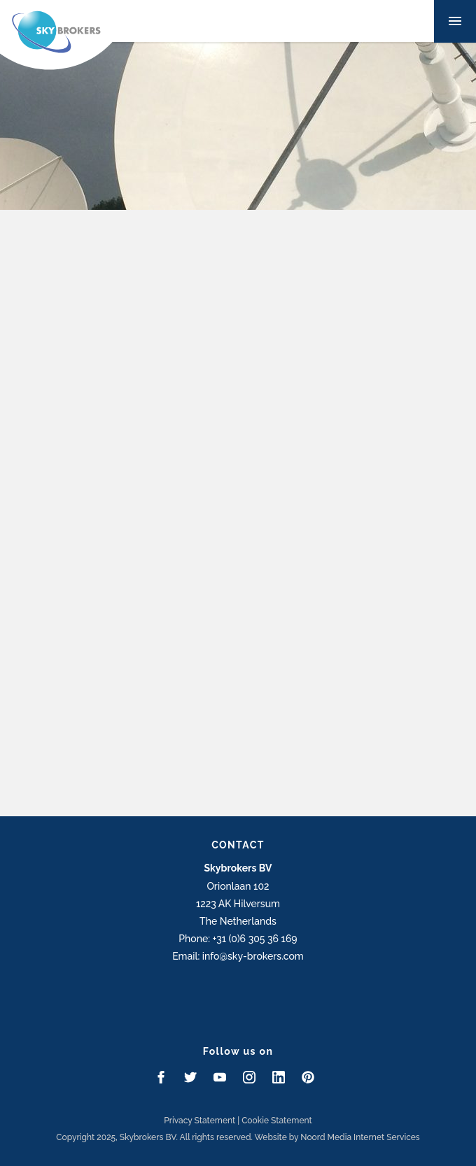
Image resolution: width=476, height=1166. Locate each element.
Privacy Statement (199, 1120)
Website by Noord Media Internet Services (337, 1137)
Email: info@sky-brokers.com (238, 956)
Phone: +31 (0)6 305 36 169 (237, 938)
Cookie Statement (276, 1120)
